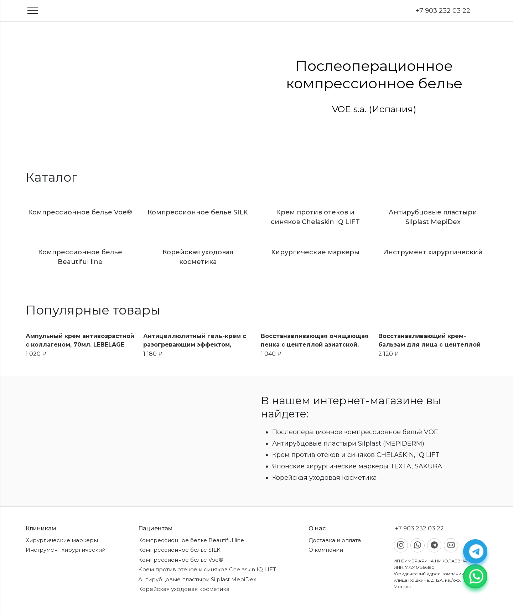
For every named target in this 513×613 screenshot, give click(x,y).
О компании (326, 549)
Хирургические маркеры (62, 540)
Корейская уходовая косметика (183, 589)
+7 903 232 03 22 (442, 11)
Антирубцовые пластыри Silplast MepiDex (197, 579)
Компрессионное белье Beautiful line (191, 540)
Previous (5, 86)
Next (507, 86)
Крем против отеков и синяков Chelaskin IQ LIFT (207, 569)
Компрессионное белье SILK (179, 549)
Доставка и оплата (335, 540)
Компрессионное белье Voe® (180, 559)
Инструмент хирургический (65, 549)
